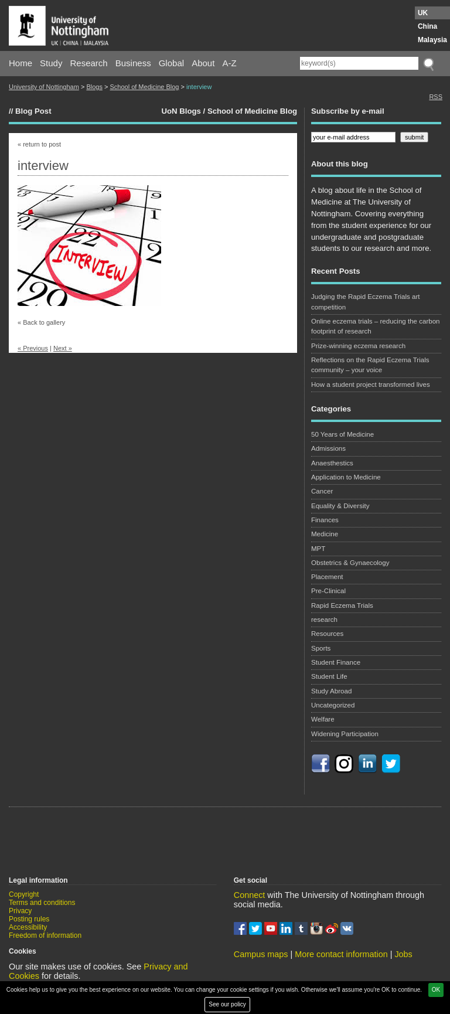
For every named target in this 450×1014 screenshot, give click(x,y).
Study (51, 63)
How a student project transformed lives (370, 384)
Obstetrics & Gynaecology (350, 562)
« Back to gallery (41, 322)
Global (171, 63)
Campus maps (261, 954)
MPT (318, 548)
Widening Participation (345, 733)
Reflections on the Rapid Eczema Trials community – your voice (370, 364)
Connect (249, 895)
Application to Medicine (346, 477)
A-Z (229, 63)
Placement (327, 576)
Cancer (322, 491)
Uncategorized (332, 705)
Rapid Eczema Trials (342, 605)
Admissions (328, 448)
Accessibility (28, 927)
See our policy (227, 1004)
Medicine (324, 533)
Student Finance (335, 662)
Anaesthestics (332, 463)
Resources (327, 633)
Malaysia (432, 40)
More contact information (341, 954)
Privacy (20, 911)
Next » (62, 348)
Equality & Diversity (340, 505)
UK (423, 13)
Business (133, 63)
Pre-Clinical (328, 590)
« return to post (39, 144)
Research (89, 63)
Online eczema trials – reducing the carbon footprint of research (375, 326)
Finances (325, 519)
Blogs (94, 86)
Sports (320, 648)
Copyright (24, 894)
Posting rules (29, 919)
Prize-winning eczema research (358, 345)
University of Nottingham (44, 86)
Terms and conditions (42, 903)
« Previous (33, 348)
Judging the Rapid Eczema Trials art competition (365, 301)
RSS (435, 96)
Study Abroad (331, 691)
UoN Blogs (180, 111)
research (324, 619)
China (427, 26)
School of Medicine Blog (144, 86)
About (203, 63)
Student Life (329, 676)
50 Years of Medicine (342, 434)
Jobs (403, 954)
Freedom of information (45, 935)
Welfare (323, 719)
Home (20, 63)
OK (436, 989)
